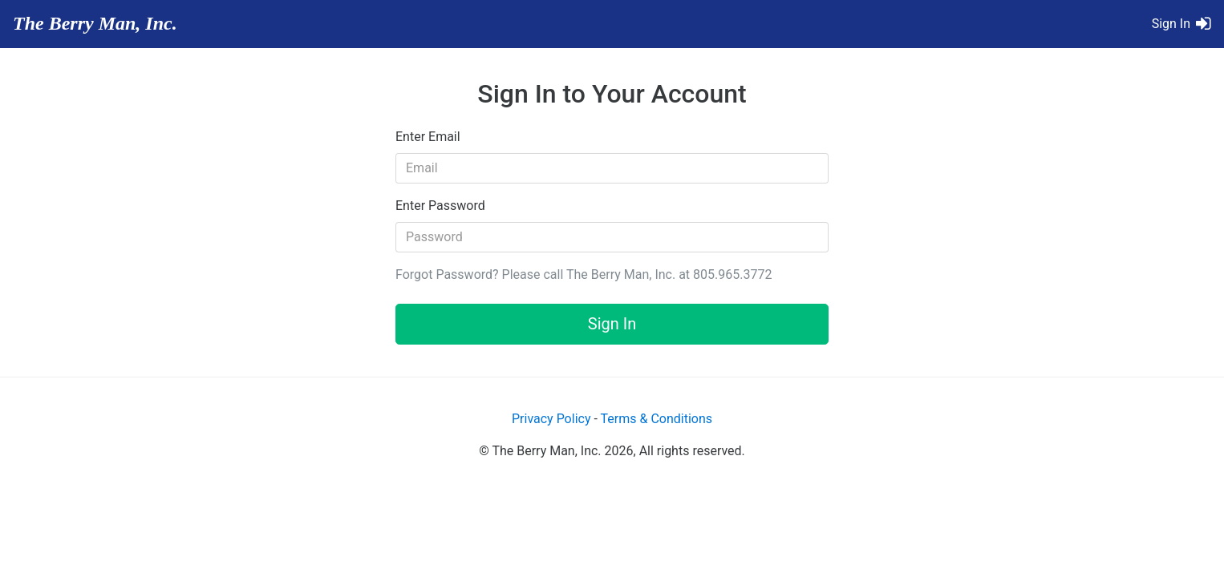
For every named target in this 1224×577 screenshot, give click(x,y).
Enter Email (427, 136)
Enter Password (440, 205)
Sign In (612, 323)
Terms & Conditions (657, 418)
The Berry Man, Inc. (95, 23)
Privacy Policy (551, 418)
